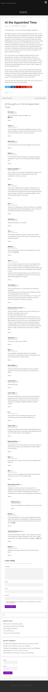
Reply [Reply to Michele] (9, 255)
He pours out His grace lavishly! (11, 633)
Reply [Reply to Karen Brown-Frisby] (9, 496)
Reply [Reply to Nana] (9, 360)
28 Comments (23, 26)
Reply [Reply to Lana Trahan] (9, 406)
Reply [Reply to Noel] (9, 465)
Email (6, 588)
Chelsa (10, 126)
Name (6, 581)
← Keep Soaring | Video (6, 98)
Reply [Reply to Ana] (9, 213)
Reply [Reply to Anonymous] (9, 225)
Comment (8, 566)
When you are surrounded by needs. (13, 623)
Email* (10, 668)
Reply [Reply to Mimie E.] (9, 163)
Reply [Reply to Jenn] (9, 279)
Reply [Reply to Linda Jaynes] (9, 387)
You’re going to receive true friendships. (13, 626)
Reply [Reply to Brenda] (9, 525)
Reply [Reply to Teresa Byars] (9, 302)
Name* (10, 662)
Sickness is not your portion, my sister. (18, 650)
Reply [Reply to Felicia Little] (9, 436)
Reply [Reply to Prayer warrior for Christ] (9, 332)
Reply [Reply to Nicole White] (9, 375)
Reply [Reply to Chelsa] (9, 136)
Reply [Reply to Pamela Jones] (12, 508)
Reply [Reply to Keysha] (9, 555)
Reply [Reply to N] (9, 420)
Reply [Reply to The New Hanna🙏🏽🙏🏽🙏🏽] (9, 541)
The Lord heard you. (8, 630)
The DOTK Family (15, 26)
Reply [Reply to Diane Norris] (9, 148)
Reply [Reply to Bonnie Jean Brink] (9, 179)
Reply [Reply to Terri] (9, 241)
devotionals (11, 92)
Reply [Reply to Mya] (9, 479)
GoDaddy (35, 685)
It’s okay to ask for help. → (41, 98)
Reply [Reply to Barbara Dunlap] (9, 451)
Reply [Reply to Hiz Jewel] (9, 120)
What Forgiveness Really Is (10, 628)
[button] (46, 2)
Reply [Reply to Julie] (9, 198)
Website (7, 595)
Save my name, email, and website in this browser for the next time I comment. (23, 602)
